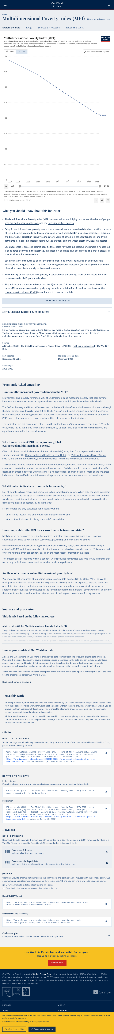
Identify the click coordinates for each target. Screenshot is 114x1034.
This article (93, 251)
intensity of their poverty (61, 223)
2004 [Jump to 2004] (13, 186)
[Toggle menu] (5, 5)
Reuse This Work (75, 28)
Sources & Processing (49, 28)
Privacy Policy (23, 1022)
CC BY (28, 200)
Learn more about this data (92, 192)
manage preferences (40, 1022)
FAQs (29, 28)
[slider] (20, 186)
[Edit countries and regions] (96, 51)
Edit (98, 52)
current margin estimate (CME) (21, 292)
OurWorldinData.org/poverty (14, 200)
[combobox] (109, 4)
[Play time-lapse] (6, 186)
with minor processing (83, 346)
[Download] (96, 200)
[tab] (10, 52)
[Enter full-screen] (108, 200)
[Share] (102, 200)
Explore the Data (11, 28)
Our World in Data (57, 4)
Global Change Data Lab (44, 979)
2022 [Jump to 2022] (106, 186)
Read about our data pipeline (16, 682)
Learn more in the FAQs (57, 300)
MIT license (29, 986)
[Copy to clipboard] (103, 753)
